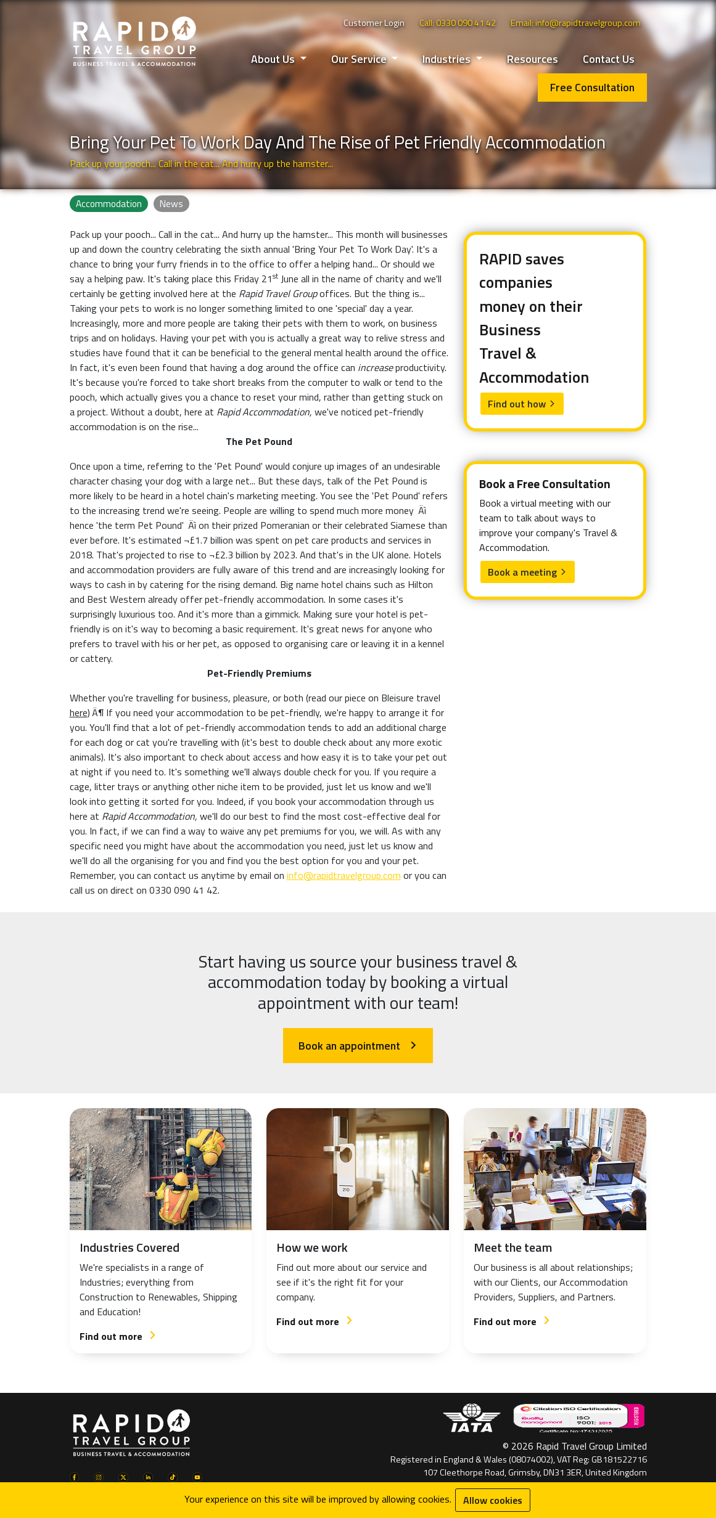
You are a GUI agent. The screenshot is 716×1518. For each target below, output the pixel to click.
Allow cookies (492, 1500)
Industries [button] (447, 59)
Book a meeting (527, 572)
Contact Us (609, 59)
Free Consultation (592, 87)
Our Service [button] (360, 59)
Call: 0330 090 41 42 (457, 23)
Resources (532, 59)
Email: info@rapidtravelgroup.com (576, 23)
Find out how (522, 403)
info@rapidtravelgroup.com (344, 875)
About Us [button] (274, 59)
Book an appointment (358, 1045)
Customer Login (374, 23)
